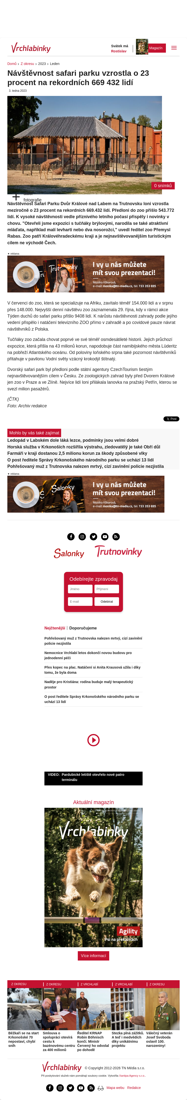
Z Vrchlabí (89, 984)
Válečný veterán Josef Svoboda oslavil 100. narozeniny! (159, 1039)
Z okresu (27, 64)
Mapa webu (115, 1088)
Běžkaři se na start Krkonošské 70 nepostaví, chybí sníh (23, 1039)
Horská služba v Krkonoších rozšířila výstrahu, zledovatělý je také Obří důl (83, 446)
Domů (11, 64)
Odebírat (107, 601)
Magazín (155, 48)
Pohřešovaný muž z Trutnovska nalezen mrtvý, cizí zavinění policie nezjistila (85, 466)
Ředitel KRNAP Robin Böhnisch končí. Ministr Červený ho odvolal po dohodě (93, 1041)
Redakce (134, 1088)
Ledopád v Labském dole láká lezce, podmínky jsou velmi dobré (73, 440)
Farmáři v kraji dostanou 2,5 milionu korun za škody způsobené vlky (77, 453)
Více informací (93, 956)
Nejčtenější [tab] (54, 628)
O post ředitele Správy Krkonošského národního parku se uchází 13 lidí (80, 460)
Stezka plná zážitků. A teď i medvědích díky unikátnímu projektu (128, 1039)
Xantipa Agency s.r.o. (132, 1075)
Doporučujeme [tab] (83, 628)
